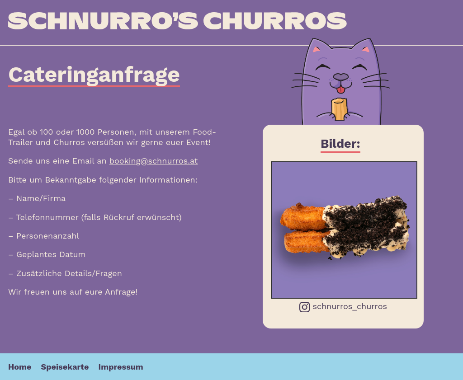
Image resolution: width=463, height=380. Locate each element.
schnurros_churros (343, 306)
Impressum (121, 366)
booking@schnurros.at (153, 160)
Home (19, 366)
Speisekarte (65, 366)
